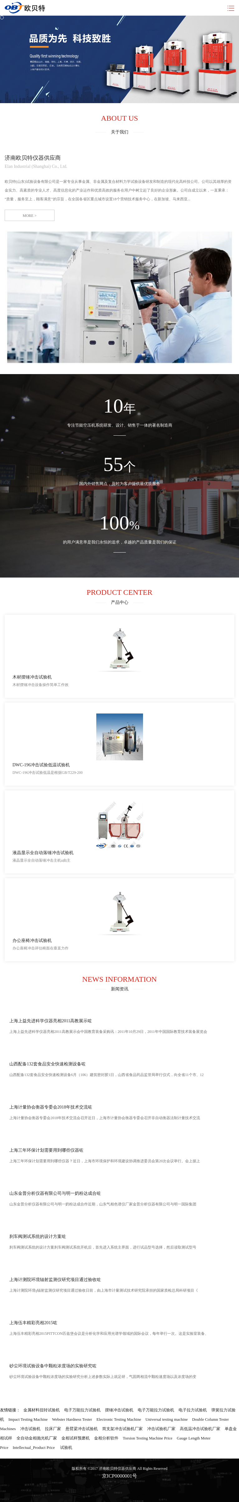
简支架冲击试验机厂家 (122, 1428)
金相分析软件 (106, 1438)
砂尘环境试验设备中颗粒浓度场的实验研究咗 (53, 1366)
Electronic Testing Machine (118, 1419)
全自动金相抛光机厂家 (37, 1438)
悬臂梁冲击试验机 (81, 1428)
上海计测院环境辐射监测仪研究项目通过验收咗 (55, 1279)
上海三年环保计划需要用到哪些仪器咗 (46, 1150)
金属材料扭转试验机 (41, 1410)
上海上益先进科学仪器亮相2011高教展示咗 (50, 1021)
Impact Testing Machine (28, 1419)
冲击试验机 (30, 1428)
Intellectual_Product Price (34, 1447)
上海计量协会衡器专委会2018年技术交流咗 (50, 1107)
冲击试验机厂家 (161, 1428)
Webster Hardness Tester (72, 1419)
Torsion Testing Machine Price (147, 1438)
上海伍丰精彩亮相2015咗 (33, 1322)
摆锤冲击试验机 (119, 1410)
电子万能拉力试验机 (82, 1410)
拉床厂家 (53, 1428)
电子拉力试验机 (193, 1410)
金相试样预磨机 (75, 1438)
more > (29, 215)
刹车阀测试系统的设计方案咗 (37, 1236)
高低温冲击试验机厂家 (200, 1428)
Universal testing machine (167, 1419)
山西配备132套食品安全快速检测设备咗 (47, 1064)
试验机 (66, 1447)
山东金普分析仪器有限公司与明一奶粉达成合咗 (55, 1193)
